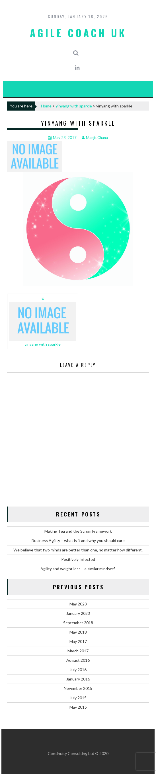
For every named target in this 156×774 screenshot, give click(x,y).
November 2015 (78, 688)
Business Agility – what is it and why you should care (78, 540)
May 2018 (78, 632)
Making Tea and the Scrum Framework (78, 531)
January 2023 (78, 613)
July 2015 (78, 697)
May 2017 (78, 641)
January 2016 (78, 679)
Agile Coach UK (78, 32)
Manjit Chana (95, 137)
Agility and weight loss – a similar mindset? (78, 568)
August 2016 (78, 660)
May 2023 (78, 603)
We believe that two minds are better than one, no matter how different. (78, 549)
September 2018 (78, 622)
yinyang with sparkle (74, 105)
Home (46, 105)
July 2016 (78, 669)
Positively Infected (78, 559)
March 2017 (78, 650)
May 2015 (78, 707)
